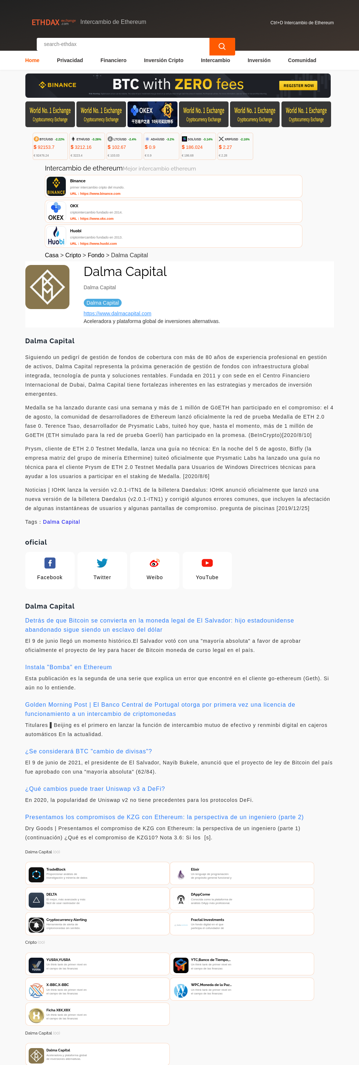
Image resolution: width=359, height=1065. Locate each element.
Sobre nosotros (179, 1015)
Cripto (73, 204)
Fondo (96, 204)
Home (32, 53)
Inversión (259, 53)
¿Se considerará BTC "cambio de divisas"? (88, 701)
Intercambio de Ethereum (162, 1056)
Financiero (114, 53)
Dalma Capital (61, 471)
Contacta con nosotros (121, 1015)
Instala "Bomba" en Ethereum (68, 616)
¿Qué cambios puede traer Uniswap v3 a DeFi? (95, 738)
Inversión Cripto (163, 53)
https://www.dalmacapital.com (117, 263)
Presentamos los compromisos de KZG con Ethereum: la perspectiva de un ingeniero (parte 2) (164, 766)
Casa (51, 204)
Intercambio (215, 53)
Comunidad (302, 53)
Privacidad (70, 53)
